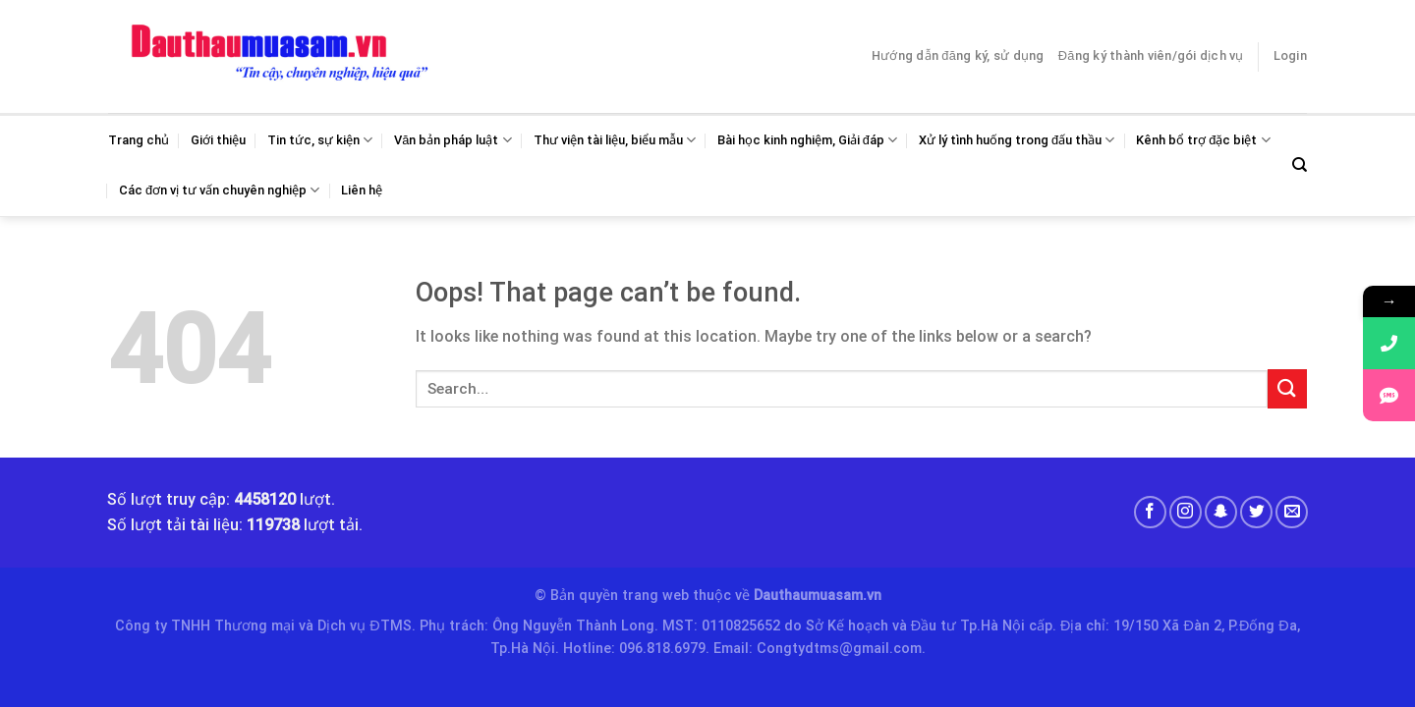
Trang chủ (138, 140)
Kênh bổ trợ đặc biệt (1203, 140)
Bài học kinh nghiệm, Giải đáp (807, 140)
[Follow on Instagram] (1185, 512)
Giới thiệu (218, 140)
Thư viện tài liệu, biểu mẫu (615, 140)
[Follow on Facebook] (1150, 512)
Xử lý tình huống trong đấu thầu (1016, 140)
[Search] (1299, 165)
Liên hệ (361, 190)
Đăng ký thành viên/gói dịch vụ (1151, 55)
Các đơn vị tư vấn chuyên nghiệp (219, 190)
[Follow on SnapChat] (1221, 512)
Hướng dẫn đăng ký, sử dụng (958, 55)
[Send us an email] (1291, 512)
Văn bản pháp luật (452, 140)
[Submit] (1287, 388)
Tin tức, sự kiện (319, 140)
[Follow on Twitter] (1256, 512)
